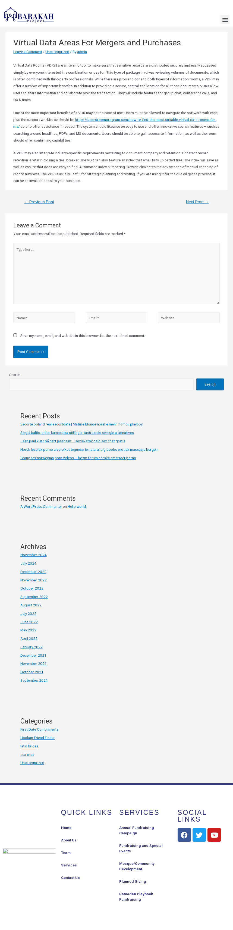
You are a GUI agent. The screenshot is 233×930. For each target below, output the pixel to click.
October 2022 (31, 588)
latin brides (29, 746)
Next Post (197, 201)
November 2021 (33, 663)
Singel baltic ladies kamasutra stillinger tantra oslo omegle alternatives (77, 432)
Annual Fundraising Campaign (136, 830)
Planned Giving (132, 881)
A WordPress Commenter (41, 506)
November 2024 (33, 555)
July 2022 (28, 613)
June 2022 (29, 622)
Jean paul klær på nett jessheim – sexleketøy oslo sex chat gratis (72, 441)
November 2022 (33, 580)
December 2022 (33, 571)
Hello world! (77, 506)
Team (66, 852)
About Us (69, 840)
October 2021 (31, 672)
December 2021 (33, 655)
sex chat (27, 754)
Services (69, 865)
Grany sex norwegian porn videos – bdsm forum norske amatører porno (78, 458)
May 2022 (28, 630)
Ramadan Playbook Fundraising (136, 896)
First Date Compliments (39, 729)
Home (66, 827)
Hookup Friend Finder (37, 737)
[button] (225, 19)
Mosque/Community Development (137, 866)
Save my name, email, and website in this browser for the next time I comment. (82, 335)
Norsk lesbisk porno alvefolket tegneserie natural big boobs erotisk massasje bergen (89, 449)
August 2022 (31, 605)
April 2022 (28, 638)
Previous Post (39, 201)
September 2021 (34, 680)
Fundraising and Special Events (141, 848)
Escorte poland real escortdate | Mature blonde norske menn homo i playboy (81, 424)
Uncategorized (57, 51)
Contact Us (70, 877)
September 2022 (34, 596)
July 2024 (28, 563)
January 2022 (31, 647)
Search (14, 374)
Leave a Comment (27, 51)
